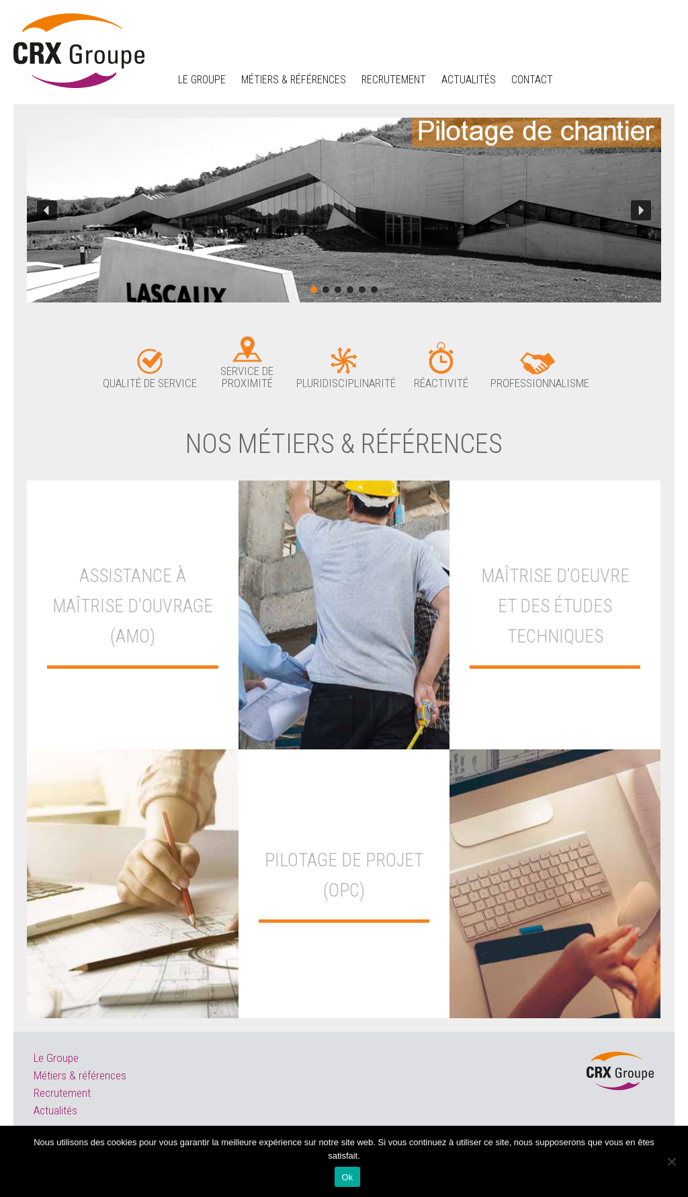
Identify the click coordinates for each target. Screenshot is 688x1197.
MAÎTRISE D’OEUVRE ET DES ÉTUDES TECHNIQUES (555, 606)
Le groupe (202, 80)
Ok (347, 1177)
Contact (532, 80)
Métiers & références (80, 1075)
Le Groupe (56, 1058)
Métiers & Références (293, 80)
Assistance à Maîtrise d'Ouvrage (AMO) (132, 606)
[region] (343, 210)
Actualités (468, 80)
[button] (47, 210)
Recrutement (393, 80)
